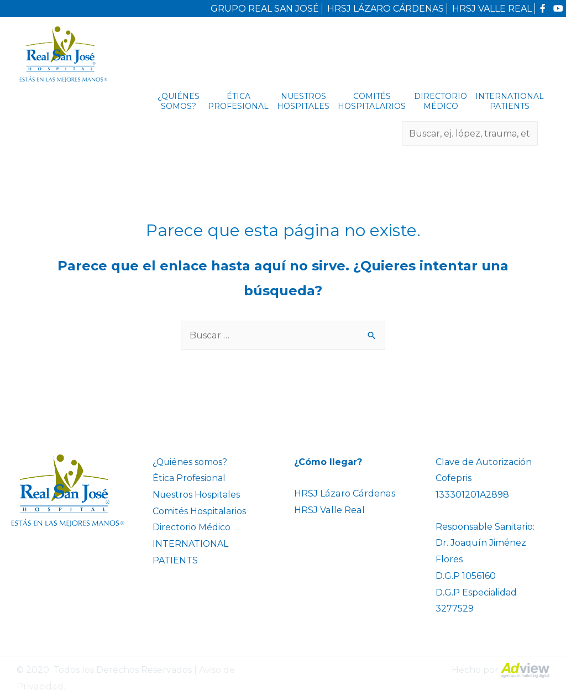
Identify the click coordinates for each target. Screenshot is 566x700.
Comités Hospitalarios (372, 101)
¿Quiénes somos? (179, 101)
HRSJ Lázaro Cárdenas (343, 493)
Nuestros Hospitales (303, 101)
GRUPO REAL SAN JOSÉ (265, 8)
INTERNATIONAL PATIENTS (509, 101)
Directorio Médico (440, 101)
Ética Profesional (238, 101)
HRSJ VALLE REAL (492, 8)
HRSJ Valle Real (329, 510)
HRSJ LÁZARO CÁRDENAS (385, 8)
